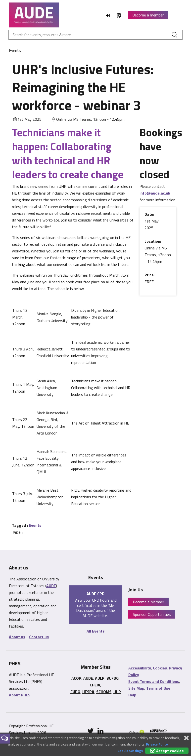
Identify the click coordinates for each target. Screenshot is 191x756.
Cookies (160, 668)
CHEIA (95, 685)
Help (132, 695)
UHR (117, 692)
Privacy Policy (157, 744)
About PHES (19, 695)
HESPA (88, 692)
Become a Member (148, 602)
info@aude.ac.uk (155, 193)
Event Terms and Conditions (153, 681)
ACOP (76, 678)
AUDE (51, 586)
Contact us (39, 637)
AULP (99, 678)
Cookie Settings (130, 750)
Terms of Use (158, 688)
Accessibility (139, 668)
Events (35, 525)
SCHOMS (103, 692)
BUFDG (112, 678)
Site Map (136, 688)
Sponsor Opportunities (152, 614)
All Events (95, 631)
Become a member (148, 15)
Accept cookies (167, 751)
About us (17, 637)
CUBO (75, 692)
